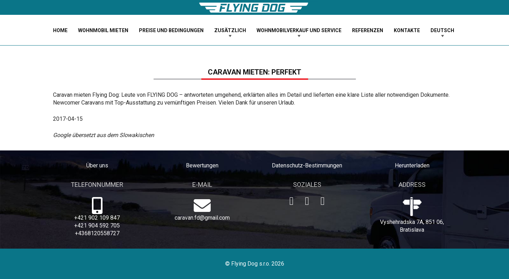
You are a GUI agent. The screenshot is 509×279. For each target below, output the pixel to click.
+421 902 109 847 (97, 217)
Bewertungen (202, 165)
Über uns (97, 165)
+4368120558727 (97, 233)
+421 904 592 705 (97, 225)
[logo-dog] (254, 7)
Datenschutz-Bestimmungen (307, 165)
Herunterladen (412, 165)
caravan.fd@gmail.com (202, 217)
